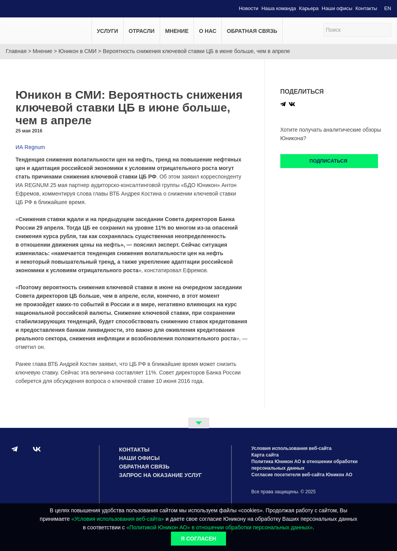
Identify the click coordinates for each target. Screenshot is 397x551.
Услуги (107, 31)
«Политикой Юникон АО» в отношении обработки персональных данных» (219, 527)
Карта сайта (265, 455)
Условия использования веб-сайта (291, 448)
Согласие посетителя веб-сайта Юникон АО (301, 474)
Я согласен (198, 539)
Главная (16, 51)
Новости (248, 8)
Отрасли (142, 31)
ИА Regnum (30, 147)
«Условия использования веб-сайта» (117, 519)
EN (387, 8)
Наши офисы (337, 8)
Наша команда (278, 8)
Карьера (309, 8)
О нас (207, 31)
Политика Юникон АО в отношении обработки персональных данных (304, 465)
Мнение (177, 31)
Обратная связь (252, 31)
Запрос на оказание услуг (160, 475)
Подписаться (329, 161)
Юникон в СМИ (78, 51)
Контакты (366, 8)
